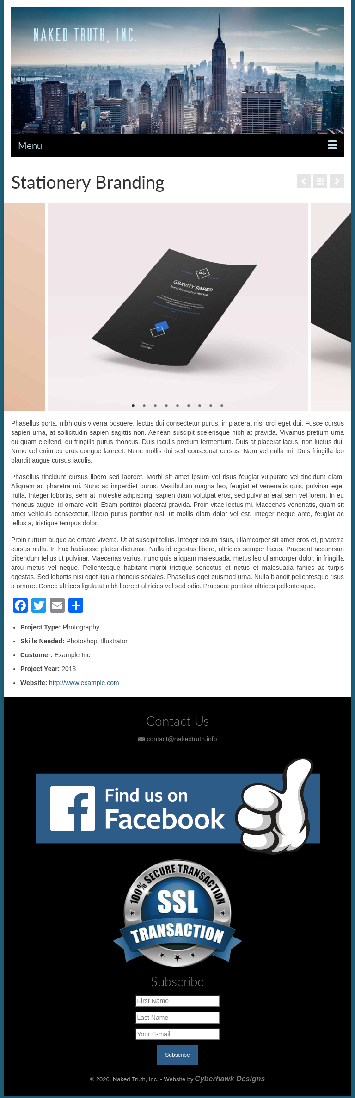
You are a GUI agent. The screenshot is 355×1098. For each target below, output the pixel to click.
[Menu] (177, 145)
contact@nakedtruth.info (177, 739)
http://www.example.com (84, 682)
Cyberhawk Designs (230, 1079)
